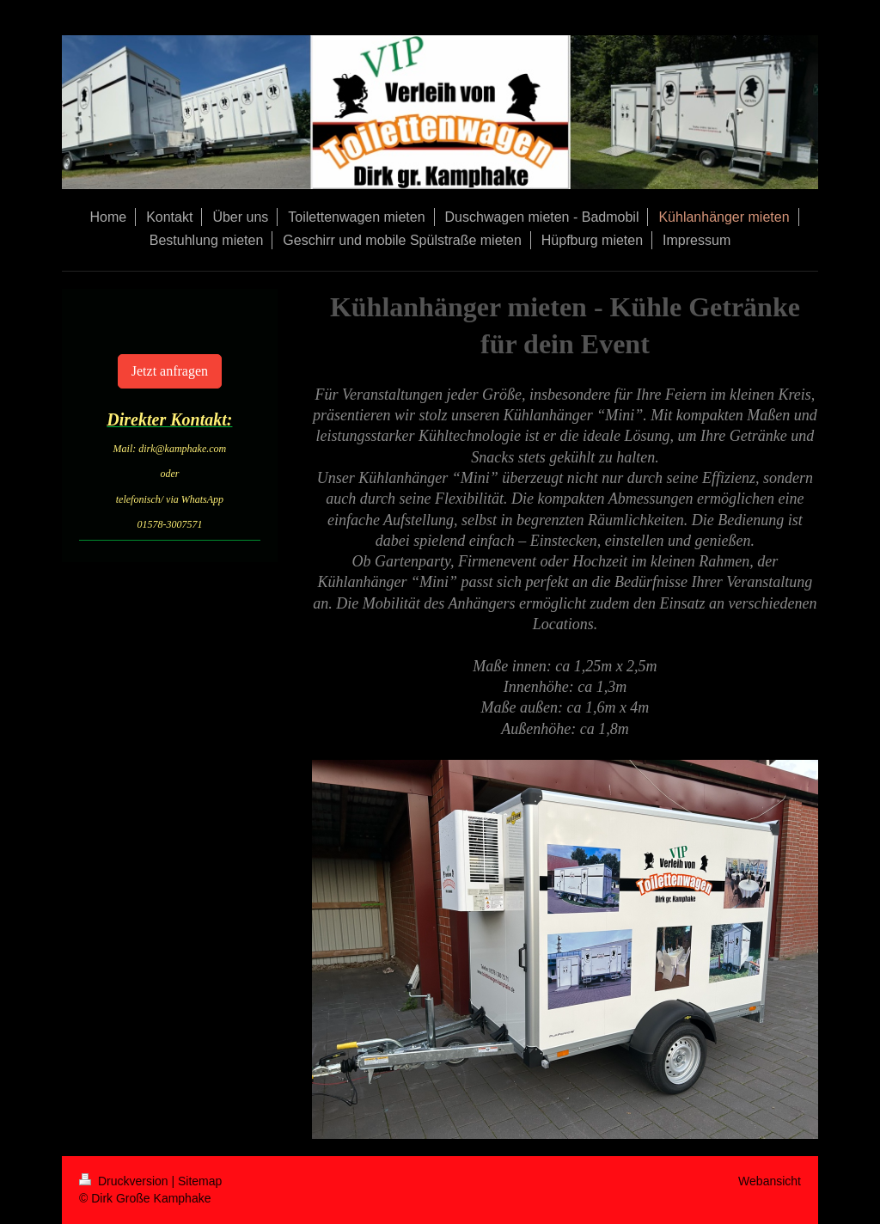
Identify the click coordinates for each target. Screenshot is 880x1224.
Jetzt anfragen (169, 371)
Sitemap (200, 1181)
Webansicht (769, 1181)
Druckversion (125, 1181)
